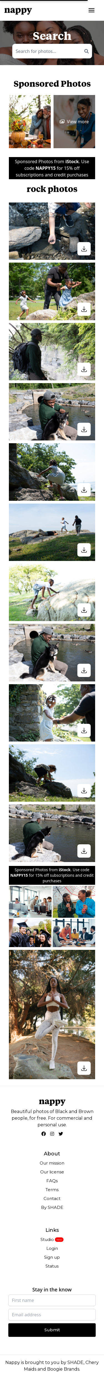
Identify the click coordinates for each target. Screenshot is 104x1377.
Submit (52, 1329)
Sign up (52, 1257)
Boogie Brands (63, 1369)
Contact (52, 1198)
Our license (52, 1172)
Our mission (52, 1163)
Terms (52, 1189)
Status (52, 1266)
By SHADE (52, 1207)
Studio (47, 1239)
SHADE (75, 1362)
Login (52, 1248)
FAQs (52, 1180)
